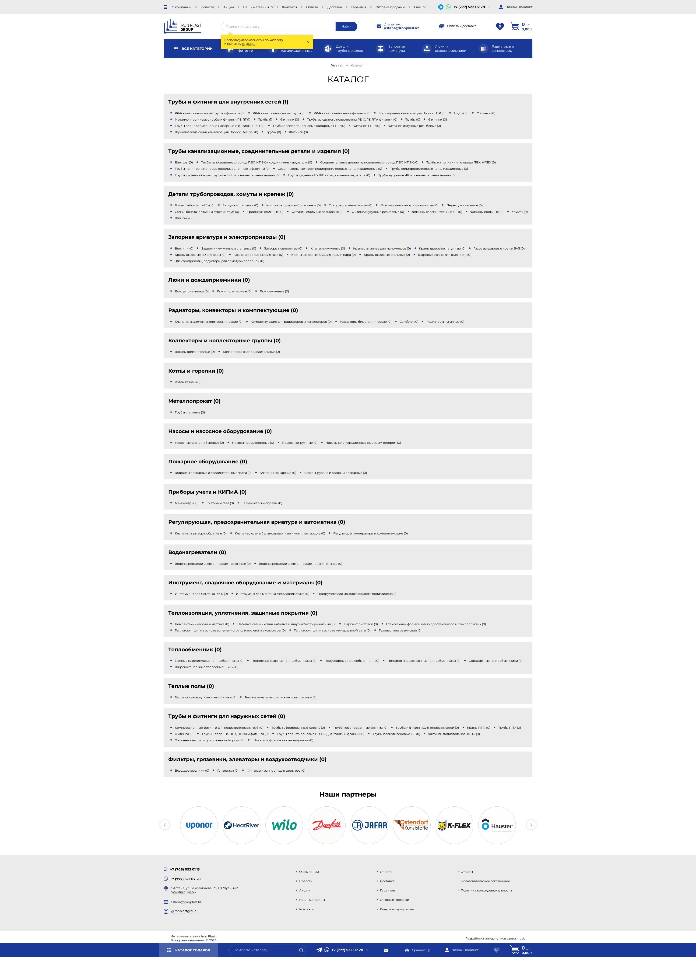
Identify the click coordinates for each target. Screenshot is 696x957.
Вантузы (184, 162)
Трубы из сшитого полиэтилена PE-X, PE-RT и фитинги (352, 119)
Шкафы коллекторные (195, 352)
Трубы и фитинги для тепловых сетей (427, 727)
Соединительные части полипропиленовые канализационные (330, 168)
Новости (207, 7)
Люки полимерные (234, 291)
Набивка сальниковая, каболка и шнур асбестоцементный (286, 624)
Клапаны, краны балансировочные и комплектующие (280, 533)
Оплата (312, 7)
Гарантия (358, 7)
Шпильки (184, 218)
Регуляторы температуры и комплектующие (370, 533)
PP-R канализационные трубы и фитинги (210, 113)
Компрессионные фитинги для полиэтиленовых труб (219, 727)
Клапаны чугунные (327, 248)
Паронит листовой (361, 624)
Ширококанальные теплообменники (206, 667)
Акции (228, 7)
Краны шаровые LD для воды (200, 255)
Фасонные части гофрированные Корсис (209, 740)
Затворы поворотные (283, 248)
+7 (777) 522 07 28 (469, 7)
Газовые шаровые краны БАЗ (499, 248)
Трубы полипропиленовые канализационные (429, 168)
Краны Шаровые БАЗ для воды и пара (323, 255)
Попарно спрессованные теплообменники (423, 660)
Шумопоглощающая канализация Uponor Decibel (216, 132)
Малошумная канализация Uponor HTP (412, 113)
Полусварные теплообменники (352, 660)
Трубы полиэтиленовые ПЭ (396, 734)
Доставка (334, 7)
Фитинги (486, 113)
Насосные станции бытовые (199, 442)
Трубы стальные (190, 412)
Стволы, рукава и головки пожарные (335, 473)
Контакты (289, 7)
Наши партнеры (348, 794)
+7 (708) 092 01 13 (185, 869)
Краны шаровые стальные (387, 255)
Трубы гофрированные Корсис (298, 727)
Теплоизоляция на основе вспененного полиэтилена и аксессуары (230, 630)
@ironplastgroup (184, 911)
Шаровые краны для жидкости (444, 255)
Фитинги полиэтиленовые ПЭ (454, 734)
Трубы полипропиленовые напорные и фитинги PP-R (219, 126)
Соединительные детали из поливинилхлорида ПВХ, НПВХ (369, 162)
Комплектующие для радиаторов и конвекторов (291, 321)
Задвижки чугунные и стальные (228, 248)
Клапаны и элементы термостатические (209, 321)
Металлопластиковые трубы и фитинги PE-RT (212, 119)
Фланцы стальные (486, 212)
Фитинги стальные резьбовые (318, 212)
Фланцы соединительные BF (437, 212)
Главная (337, 65)
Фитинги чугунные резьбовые (378, 212)
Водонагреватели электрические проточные (213, 563)
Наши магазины (256, 7)
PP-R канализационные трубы (279, 113)
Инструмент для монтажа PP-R (201, 594)
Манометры (186, 503)
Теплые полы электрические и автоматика (280, 697)
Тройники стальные (265, 212)
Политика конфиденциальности (486, 890)
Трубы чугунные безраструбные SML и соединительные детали (227, 175)
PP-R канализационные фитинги (342, 113)
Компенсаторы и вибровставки (293, 205)
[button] (164, 824)
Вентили (184, 248)
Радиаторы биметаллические (365, 321)
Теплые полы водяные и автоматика (205, 697)
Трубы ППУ (509, 727)
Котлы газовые (189, 382)
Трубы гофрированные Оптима (360, 727)
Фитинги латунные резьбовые (414, 126)
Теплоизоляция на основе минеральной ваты (332, 630)
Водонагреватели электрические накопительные (300, 563)
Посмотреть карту (182, 892)
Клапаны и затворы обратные (201, 533)
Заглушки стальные (240, 205)
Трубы (461, 113)
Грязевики (228, 770)
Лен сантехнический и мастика (202, 624)
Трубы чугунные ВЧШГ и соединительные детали (329, 175)
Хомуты (520, 212)
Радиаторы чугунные (445, 321)
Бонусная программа (397, 909)
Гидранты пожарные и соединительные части (213, 473)
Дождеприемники (192, 291)
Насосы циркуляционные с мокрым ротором (363, 442)
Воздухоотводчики (192, 770)
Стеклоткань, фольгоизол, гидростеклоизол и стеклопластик (436, 624)
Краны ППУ (478, 727)
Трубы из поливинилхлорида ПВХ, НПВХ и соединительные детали (256, 162)
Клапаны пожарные (278, 473)
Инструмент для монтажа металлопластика (272, 594)
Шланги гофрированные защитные (283, 740)
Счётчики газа (220, 503)
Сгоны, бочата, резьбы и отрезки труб (207, 212)
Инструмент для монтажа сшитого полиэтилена (357, 594)
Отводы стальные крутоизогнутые (409, 205)
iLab (522, 938)
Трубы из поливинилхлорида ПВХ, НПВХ (461, 162)
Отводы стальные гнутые (350, 205)
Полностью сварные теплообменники (284, 660)
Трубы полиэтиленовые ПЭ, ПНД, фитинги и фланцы (320, 734)
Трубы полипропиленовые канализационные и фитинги (222, 168)
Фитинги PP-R (366, 126)
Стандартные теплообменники (496, 660)
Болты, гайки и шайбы (194, 205)
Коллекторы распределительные (251, 352)
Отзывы (467, 872)
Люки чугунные (274, 291)
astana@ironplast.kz (401, 28)
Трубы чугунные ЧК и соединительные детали (417, 175)
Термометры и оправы (262, 503)
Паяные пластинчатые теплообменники (209, 660)
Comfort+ (409, 321)
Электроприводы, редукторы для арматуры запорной (219, 261)
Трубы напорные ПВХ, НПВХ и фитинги (235, 734)
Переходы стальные (464, 205)
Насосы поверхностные (253, 442)
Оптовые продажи (390, 7)
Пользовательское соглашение (485, 881)
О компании (181, 7)
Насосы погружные (299, 442)
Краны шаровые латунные (442, 248)
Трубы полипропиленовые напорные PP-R (309, 126)
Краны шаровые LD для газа (258, 255)
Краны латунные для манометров (382, 248)
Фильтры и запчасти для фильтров (276, 770)
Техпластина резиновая (400, 630)
